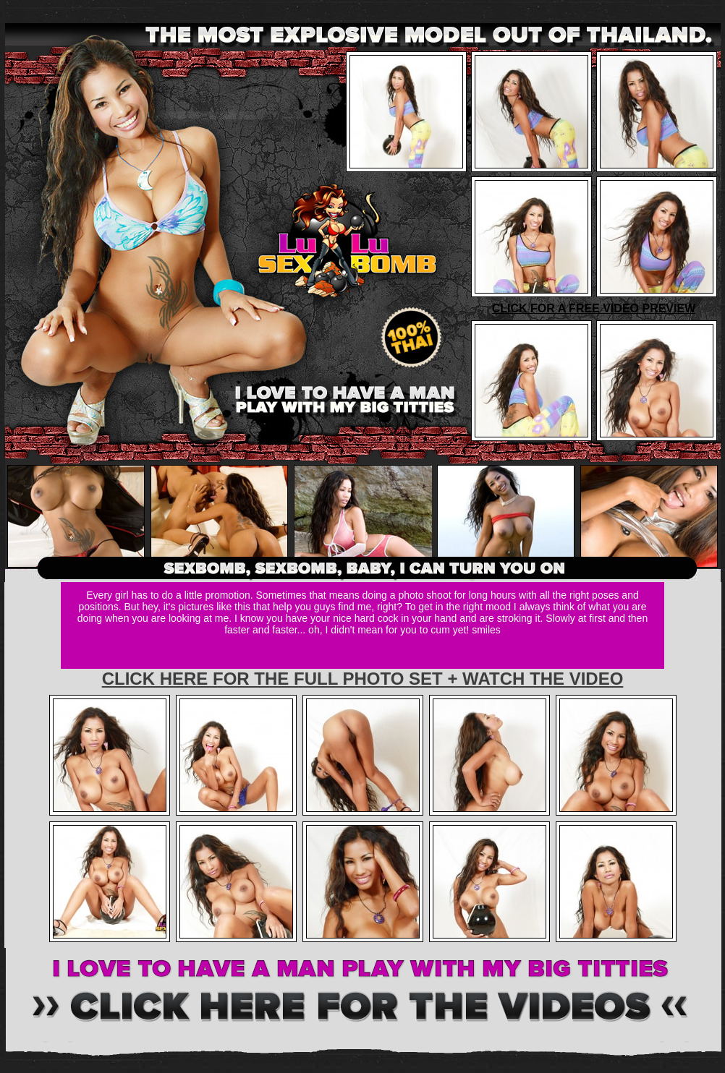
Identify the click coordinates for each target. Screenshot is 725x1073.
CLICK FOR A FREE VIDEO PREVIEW (594, 308)
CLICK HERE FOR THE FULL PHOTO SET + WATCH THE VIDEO (363, 678)
